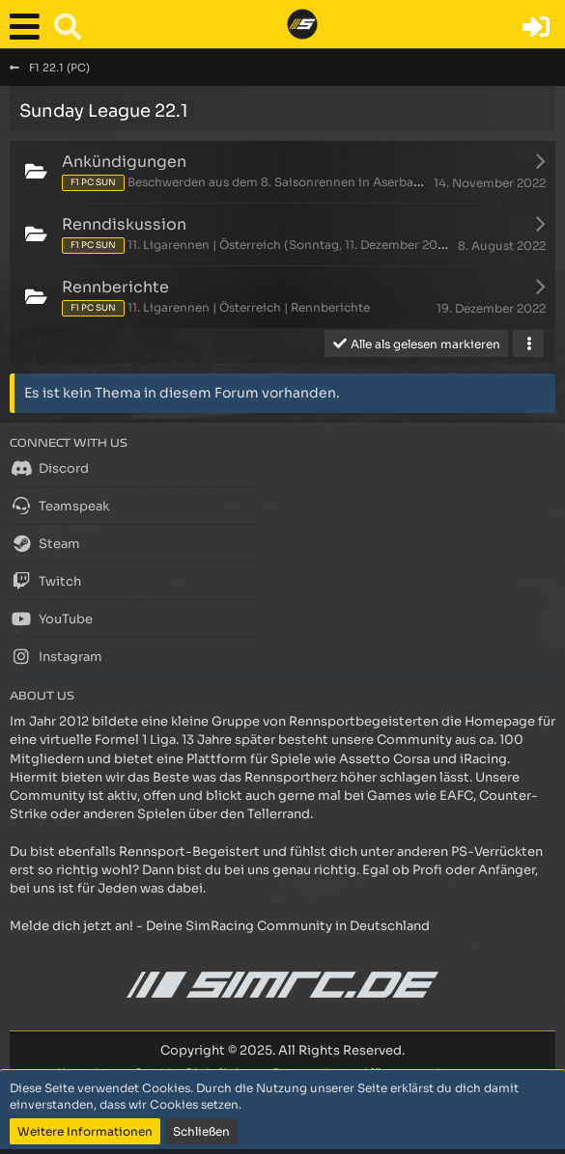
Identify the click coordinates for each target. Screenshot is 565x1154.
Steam (45, 543)
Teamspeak (59, 505)
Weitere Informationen (85, 1131)
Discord (49, 468)
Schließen (201, 1131)
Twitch (45, 580)
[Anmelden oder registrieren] (536, 27)
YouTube (51, 618)
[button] (29, 27)
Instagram (56, 656)
